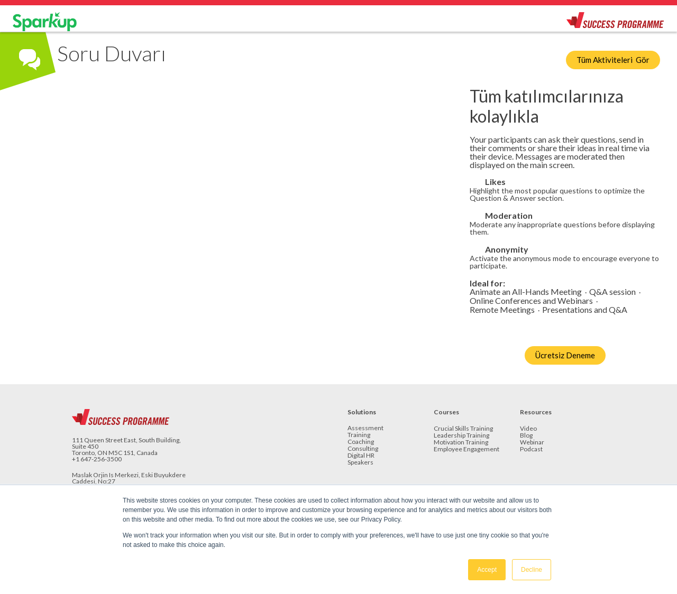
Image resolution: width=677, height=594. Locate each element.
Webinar (532, 442)
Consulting (362, 449)
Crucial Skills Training (463, 428)
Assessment (365, 428)
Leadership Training (461, 435)
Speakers (360, 462)
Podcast (531, 449)
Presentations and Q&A (584, 309)
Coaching (360, 442)
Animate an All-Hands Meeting (526, 291)
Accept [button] (487, 569)
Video (528, 428)
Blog (526, 435)
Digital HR (360, 455)
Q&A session (612, 291)
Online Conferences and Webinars (531, 300)
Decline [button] (531, 569)
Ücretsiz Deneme (565, 355)
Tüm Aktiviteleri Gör (613, 59)
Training (358, 435)
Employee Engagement (466, 449)
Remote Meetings (502, 309)
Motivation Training (461, 442)
